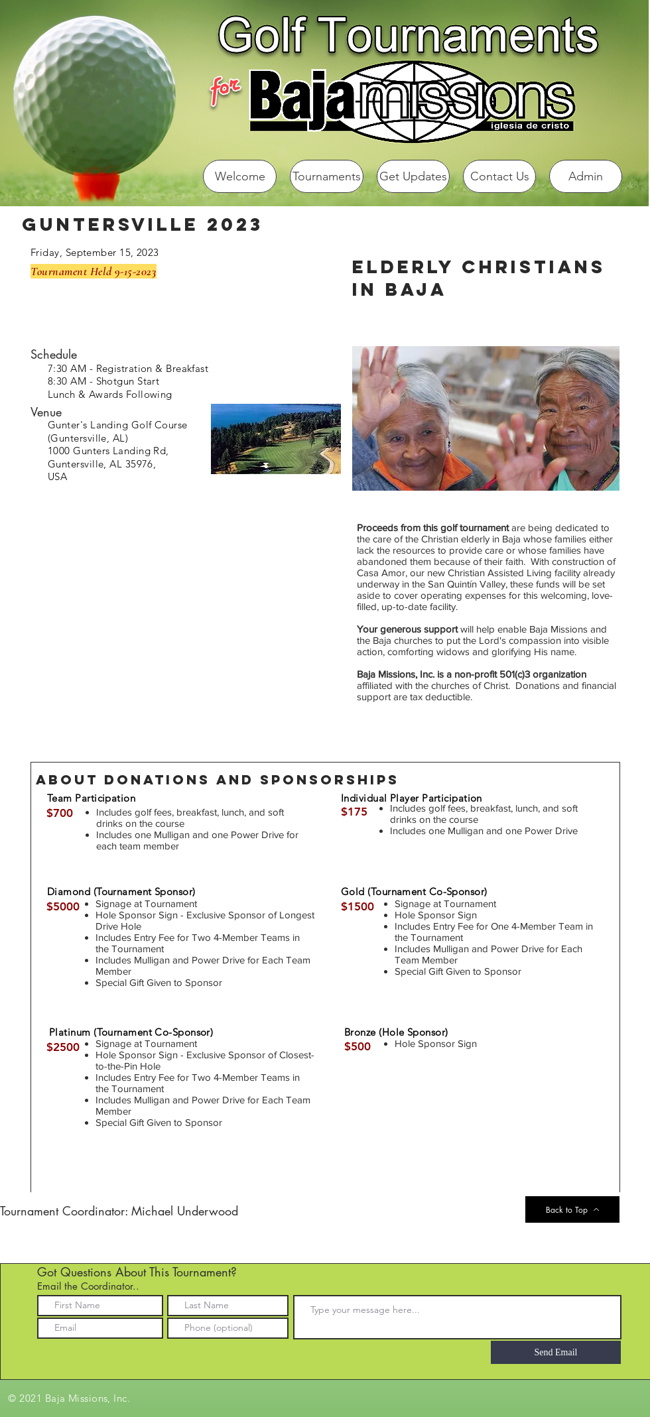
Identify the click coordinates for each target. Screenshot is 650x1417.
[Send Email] (556, 1352)
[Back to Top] (572, 1209)
